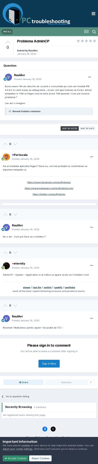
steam (26, 287)
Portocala (20, 155)
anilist (47, 287)
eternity (18, 263)
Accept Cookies (15, 458)
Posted (27, 79)
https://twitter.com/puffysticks (49, 194)
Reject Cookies (40, 458)
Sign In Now (49, 363)
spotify (58, 287)
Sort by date (87, 128)
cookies (25, 445)
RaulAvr (32, 50)
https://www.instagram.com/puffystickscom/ (49, 188)
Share (23, 382)
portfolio (70, 287)
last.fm (37, 287)
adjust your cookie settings (17, 448)
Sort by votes (69, 128)
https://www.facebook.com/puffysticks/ (49, 182)
